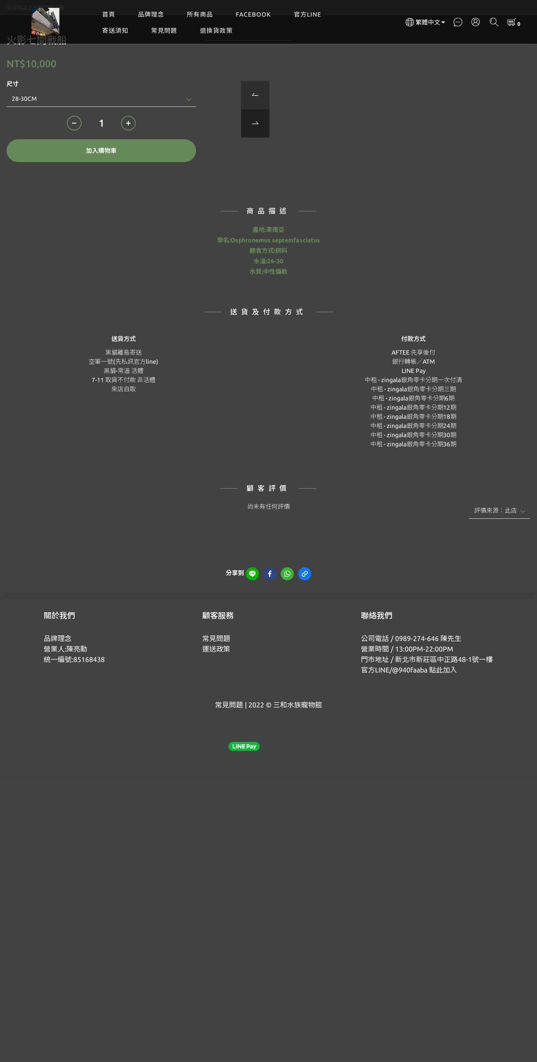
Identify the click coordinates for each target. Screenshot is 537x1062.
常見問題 (164, 30)
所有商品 (200, 14)
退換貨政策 (216, 30)
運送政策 (216, 693)
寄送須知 (115, 30)
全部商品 (17, 51)
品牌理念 (151, 14)
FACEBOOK (253, 14)
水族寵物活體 (48, 51)
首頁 (108, 14)
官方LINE (307, 14)
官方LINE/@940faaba (394, 713)
